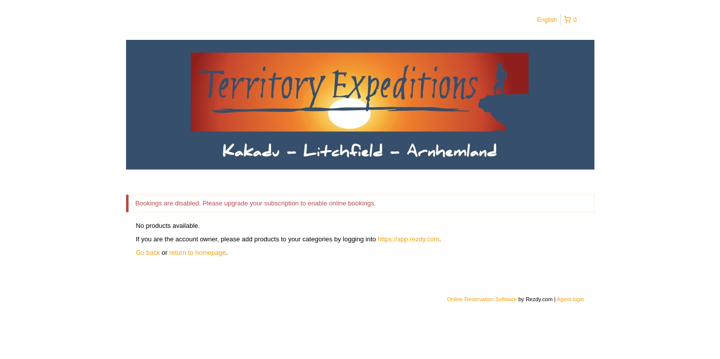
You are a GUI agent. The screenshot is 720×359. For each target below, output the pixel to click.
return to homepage (197, 252)
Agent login (570, 299)
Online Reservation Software (482, 299)
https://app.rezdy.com (408, 239)
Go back (148, 252)
